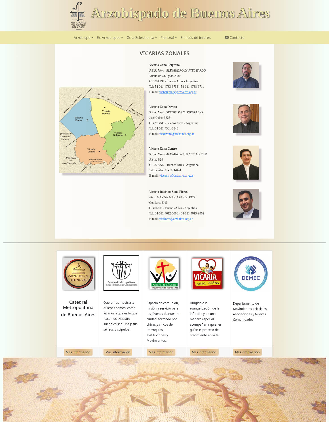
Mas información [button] (78, 352)
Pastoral (167, 37)
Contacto (235, 37)
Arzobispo (82, 37)
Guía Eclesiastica (140, 37)
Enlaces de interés (195, 37)
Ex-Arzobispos (108, 37)
